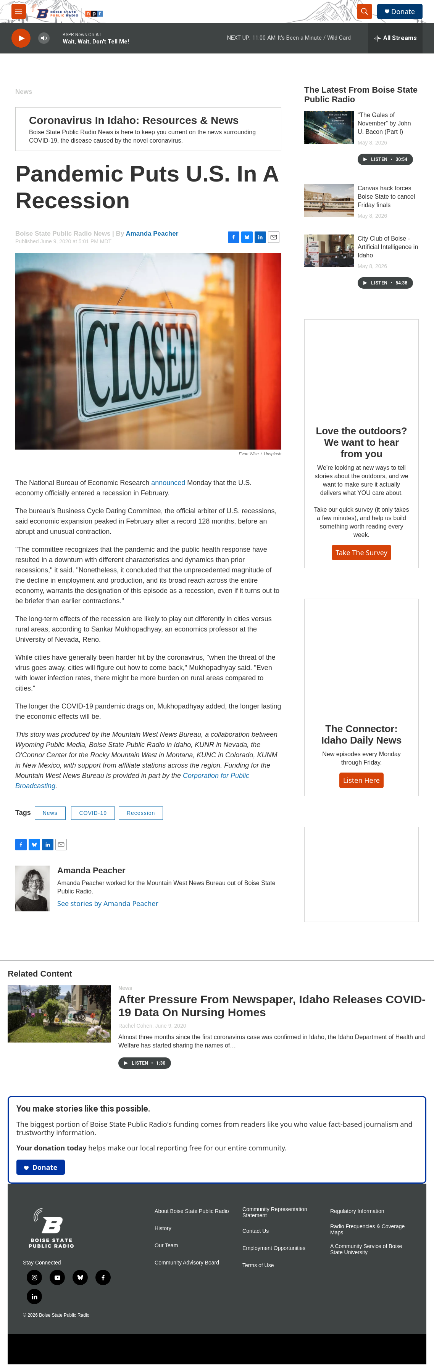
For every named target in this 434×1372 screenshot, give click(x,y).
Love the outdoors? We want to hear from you (361, 442)
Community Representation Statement (274, 1212)
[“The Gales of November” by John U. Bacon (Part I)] (329, 127)
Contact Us (255, 1231)
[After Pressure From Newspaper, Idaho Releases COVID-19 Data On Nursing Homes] (59, 1014)
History (163, 1228)
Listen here (361, 780)
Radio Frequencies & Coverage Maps (367, 1229)
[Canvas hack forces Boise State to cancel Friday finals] (329, 200)
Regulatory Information (357, 1211)
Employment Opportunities (273, 1248)
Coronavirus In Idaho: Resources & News (134, 120)
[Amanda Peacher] (32, 888)
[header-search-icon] (364, 11)
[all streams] (395, 38)
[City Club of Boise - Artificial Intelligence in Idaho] (329, 251)
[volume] (43, 38)
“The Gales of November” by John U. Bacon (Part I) (384, 123)
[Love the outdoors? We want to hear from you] (361, 367)
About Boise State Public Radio (192, 1211)
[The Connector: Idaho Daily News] (361, 655)
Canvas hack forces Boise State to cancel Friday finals (386, 196)
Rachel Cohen (135, 1026)
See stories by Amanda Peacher (107, 903)
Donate (403, 12)
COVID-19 (93, 813)
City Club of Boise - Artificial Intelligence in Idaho (388, 247)
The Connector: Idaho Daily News (361, 734)
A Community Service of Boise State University (366, 1249)
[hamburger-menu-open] (18, 11)
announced (168, 483)
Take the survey (361, 552)
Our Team (166, 1245)
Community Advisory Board (187, 1263)
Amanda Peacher (152, 233)
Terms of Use (258, 1265)
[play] (21, 38)
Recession (141, 813)
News (23, 91)
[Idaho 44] (361, 874)
